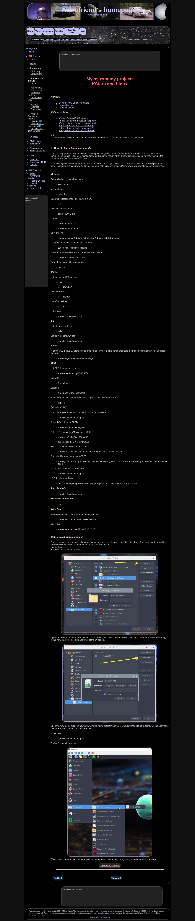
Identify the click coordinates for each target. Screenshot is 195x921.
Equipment (36, 109)
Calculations (36, 74)
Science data (37, 90)
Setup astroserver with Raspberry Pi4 (77, 128)
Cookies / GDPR (38, 162)
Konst (32, 173)
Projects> (65, 40)
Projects (34, 104)
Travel (38, 31)
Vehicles (59, 31)
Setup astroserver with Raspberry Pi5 (77, 130)
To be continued (66, 108)
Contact (33, 164)
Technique (35, 144)
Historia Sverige (37, 181)
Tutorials (35, 107)
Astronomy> (55, 40)
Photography (36, 148)
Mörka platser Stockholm (36, 124)
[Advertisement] (36, 244)
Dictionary (35, 71)
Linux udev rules (66, 105)
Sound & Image (72, 31)
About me (34, 159)
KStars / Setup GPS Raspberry (73, 118)
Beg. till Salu (36, 188)
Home (30, 31)
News (32, 59)
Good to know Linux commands (74, 103)
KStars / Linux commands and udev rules (78, 123)
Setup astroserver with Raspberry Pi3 (77, 125)
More (83, 31)
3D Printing (35, 141)
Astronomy (48, 31)
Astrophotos (36, 88)
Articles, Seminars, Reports (33, 116)
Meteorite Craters (34, 93)
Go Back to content (110, 865)
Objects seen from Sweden (35, 129)
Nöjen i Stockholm (32, 184)
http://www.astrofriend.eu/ (100, 917)
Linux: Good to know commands (83, 40)
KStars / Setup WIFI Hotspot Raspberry (77, 121)
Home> (46, 40)
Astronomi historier (33, 177)
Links (33, 83)
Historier (35, 121)
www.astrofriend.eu (97, 15)
